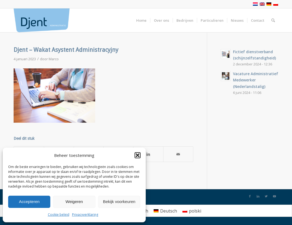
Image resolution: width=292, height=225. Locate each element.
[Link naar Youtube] (274, 196)
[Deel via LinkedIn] (148, 154)
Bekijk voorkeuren (119, 201)
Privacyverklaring (85, 214)
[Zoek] (273, 20)
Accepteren (29, 201)
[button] (137, 155)
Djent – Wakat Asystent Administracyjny (66, 49)
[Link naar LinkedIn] (258, 196)
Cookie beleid (58, 214)
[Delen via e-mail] (178, 154)
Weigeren (74, 201)
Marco (54, 58)
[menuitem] (165, 211)
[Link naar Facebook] (250, 196)
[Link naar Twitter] (266, 196)
